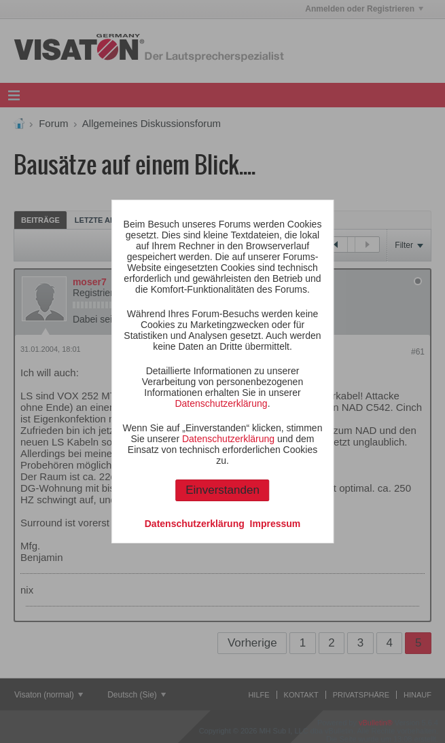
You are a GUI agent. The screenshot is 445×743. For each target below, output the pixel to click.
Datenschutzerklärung (221, 403)
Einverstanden (222, 490)
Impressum (275, 523)
